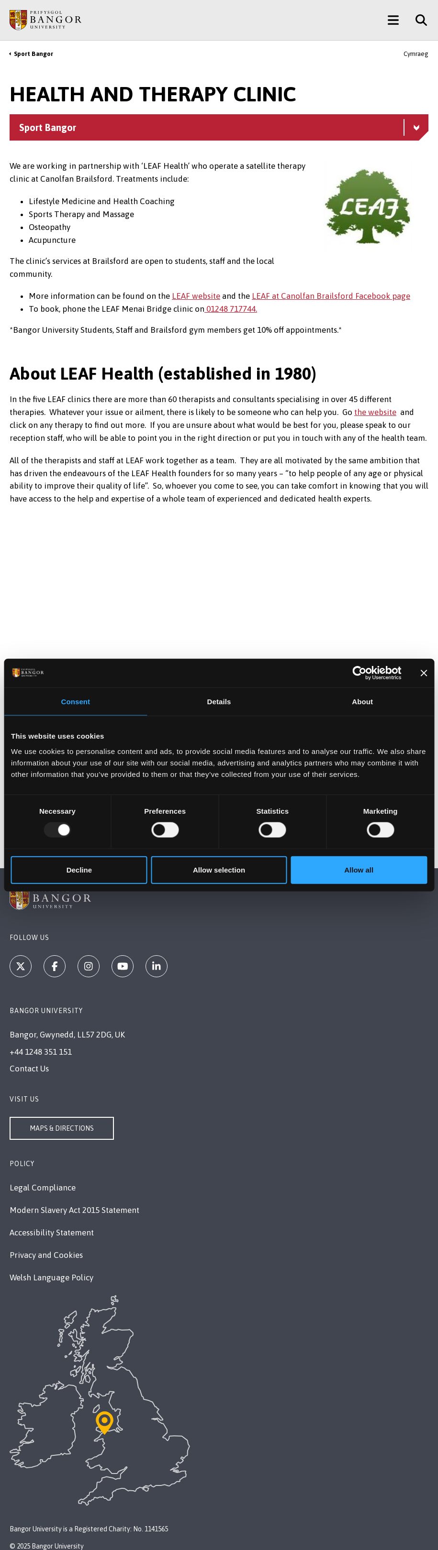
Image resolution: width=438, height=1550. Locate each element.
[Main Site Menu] (393, 20)
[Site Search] (417, 20)
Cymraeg (416, 54)
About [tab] (362, 702)
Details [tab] (219, 702)
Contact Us (29, 1068)
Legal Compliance (43, 1187)
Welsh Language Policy (51, 1277)
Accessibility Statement (52, 1232)
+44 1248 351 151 (41, 1052)
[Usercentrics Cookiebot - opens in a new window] (360, 673)
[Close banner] (423, 673)
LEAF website (196, 296)
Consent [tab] (75, 702)
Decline (79, 869)
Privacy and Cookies (46, 1255)
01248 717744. (230, 309)
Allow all (358, 869)
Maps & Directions (62, 1128)
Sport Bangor (33, 53)
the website (375, 412)
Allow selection (219, 869)
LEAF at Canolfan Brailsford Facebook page (331, 296)
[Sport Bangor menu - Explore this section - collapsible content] (219, 127)
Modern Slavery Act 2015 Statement (74, 1210)
